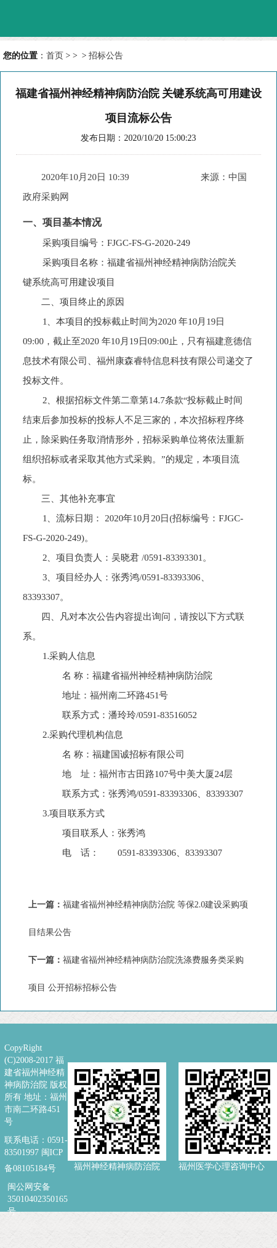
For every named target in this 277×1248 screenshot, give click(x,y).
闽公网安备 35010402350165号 (37, 1187)
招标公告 (106, 55)
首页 (54, 55)
